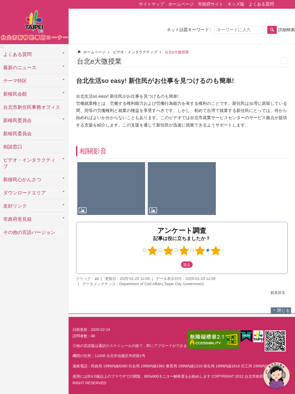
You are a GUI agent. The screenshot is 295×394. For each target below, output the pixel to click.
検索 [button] (272, 30)
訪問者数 (80, 336)
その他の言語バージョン (29, 232)
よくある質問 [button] (17, 54)
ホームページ (181, 4)
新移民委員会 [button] (17, 120)
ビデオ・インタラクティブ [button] (29, 163)
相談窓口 (12, 146)
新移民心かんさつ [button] (22, 179)
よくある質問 (261, 4)
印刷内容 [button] (284, 60)
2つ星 (168, 251)
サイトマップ (151, 4)
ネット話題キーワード (188, 29)
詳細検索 (286, 29)
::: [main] (77, 50)
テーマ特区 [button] (15, 80)
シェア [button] (280, 4)
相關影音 (93, 151)
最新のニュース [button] (19, 67)
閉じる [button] (283, 310)
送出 (176, 265)
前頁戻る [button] (277, 292)
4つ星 (200, 251)
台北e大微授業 (177, 52)
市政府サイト (210, 4)
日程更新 (80, 329)
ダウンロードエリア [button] (24, 192)
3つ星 (184, 251)
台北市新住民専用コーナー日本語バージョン (34, 25)
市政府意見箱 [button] (17, 219)
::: (5, 3)
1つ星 (153, 251)
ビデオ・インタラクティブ (135, 52)
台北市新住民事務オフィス (31, 107)
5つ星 (216, 251)
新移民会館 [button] (15, 94)
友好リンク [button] (15, 206)
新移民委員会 (17, 133)
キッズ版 (235, 4)
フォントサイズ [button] (288, 4)
